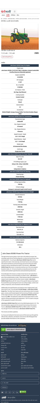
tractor (34, 260)
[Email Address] (20, 382)
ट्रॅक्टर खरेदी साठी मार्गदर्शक (27, 366)
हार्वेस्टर (22, 343)
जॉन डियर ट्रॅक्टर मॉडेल (11, 18)
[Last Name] (20, 378)
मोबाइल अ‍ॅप (3, 345)
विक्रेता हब (23, 359)
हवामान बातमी (4, 368)
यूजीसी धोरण (6, 402)
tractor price (19, 315)
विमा (22, 363)
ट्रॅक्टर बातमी (3, 355)
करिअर (2, 341)
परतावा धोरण (4, 347)
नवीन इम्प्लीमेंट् (24, 339)
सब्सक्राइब (4, 387)
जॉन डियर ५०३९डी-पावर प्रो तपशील (21, 18)
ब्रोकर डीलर (23, 361)
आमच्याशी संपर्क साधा (6, 343)
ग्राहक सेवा (23, 350)
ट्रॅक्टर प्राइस (23, 337)
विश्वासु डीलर (24, 357)
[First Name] (20, 373)
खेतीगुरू (23, 355)
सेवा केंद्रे (23, 347)
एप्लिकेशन (13, 15)
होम (1, 18)
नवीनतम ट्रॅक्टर (24, 341)
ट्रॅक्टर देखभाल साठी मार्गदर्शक (27, 368)
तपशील (8, 15)
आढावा (3, 15)
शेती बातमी (3, 357)
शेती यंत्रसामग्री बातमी (5, 361)
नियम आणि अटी (31, 400)
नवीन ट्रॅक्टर (5, 18)
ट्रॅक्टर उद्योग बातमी (5, 363)
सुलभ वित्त (23, 345)
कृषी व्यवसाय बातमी (5, 359)
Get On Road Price (7, 57)
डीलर (18, 15)
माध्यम (2, 350)
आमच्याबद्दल (3, 339)
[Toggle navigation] (14, 11)
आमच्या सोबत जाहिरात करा (8, 337)
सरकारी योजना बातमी (5, 366)
